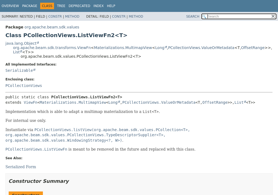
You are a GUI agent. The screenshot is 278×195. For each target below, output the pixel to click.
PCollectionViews (23, 85)
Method (72, 16)
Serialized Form (20, 167)
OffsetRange (252, 48)
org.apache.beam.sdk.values (51, 27)
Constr (55, 16)
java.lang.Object (20, 43)
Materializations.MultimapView (123, 48)
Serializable (19, 70)
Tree (61, 6)
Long (160, 48)
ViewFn (30, 102)
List (16, 52)
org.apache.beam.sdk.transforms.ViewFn (52, 48)
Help (111, 6)
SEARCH (193, 16)
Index (98, 6)
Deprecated (79, 6)
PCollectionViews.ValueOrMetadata (201, 48)
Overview (10, 6)
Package (29, 6)
